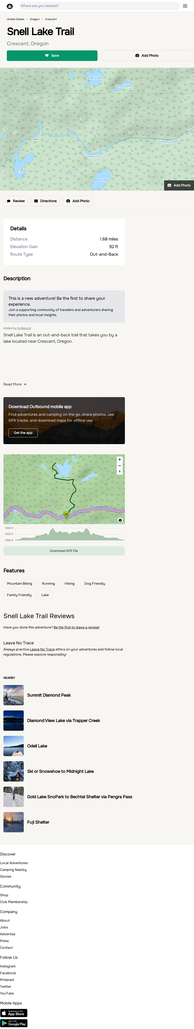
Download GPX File (64, 551)
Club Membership (14, 902)
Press (4, 941)
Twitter (5, 986)
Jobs (4, 927)
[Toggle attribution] (120, 520)
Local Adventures (14, 863)
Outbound (24, 328)
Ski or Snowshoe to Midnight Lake (60, 771)
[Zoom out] (120, 466)
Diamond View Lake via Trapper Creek (63, 720)
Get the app (23, 433)
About (5, 920)
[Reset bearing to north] (120, 472)
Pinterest (7, 980)
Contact (6, 947)
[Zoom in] (120, 459)
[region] (64, 489)
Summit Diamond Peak (49, 695)
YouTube (7, 993)
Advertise (7, 934)
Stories (5, 876)
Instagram (8, 966)
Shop (4, 895)
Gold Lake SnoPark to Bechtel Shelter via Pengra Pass (79, 797)
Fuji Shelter (38, 822)
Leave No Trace (42, 649)
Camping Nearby (13, 869)
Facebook (8, 973)
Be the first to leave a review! (76, 627)
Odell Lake (37, 746)
